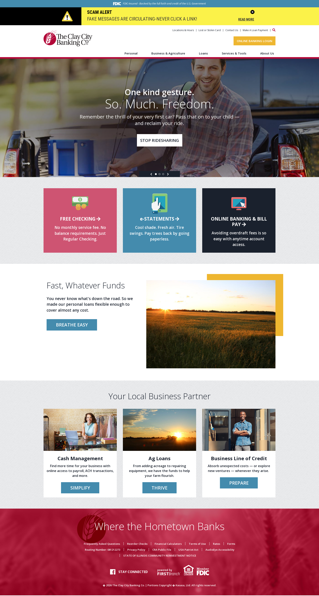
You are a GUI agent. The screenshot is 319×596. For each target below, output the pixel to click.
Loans (203, 53)
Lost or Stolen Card (210, 30)
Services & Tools (234, 53)
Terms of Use (197, 544)
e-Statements (157, 219)
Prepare (239, 483)
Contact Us (231, 30)
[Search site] (273, 30)
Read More (246, 19)
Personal (131, 53)
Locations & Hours (183, 30)
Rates (216, 544)
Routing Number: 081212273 (102, 550)
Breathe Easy (72, 325)
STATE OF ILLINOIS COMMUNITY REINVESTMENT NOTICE (159, 556)
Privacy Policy (136, 550)
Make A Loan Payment (255, 30)
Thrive (159, 488)
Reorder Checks (137, 544)
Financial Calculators (168, 544)
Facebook (112, 572)
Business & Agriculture (168, 53)
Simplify (80, 488)
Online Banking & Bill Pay (239, 221)
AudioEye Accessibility (219, 550)
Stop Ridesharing (160, 140)
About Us (267, 53)
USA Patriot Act (188, 550)
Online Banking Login (254, 41)
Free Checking (78, 219)
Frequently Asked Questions (102, 544)
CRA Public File (161, 550)
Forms (231, 544)
